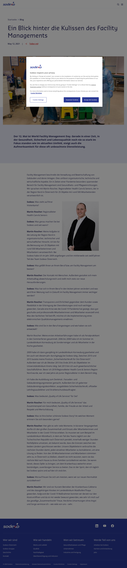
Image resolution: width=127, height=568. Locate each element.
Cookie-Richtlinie (59, 564)
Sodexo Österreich (9, 545)
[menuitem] (9, 4)
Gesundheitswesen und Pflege (74, 545)
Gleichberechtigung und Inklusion (45, 556)
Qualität (36, 549)
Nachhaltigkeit (38, 552)
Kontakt (6, 556)
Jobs (95, 552)
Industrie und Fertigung (72, 552)
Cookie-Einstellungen (74, 564)
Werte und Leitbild (40, 545)
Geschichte (7, 552)
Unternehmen (68, 549)
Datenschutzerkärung (22, 564)
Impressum (87, 564)
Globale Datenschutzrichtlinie (41, 564)
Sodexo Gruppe (8, 549)
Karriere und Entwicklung (103, 549)
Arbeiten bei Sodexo (101, 545)
